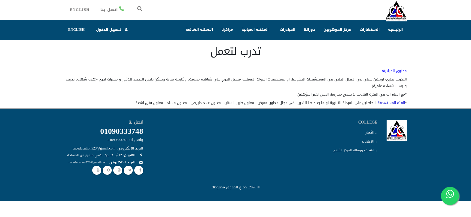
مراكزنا (227, 29)
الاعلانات (368, 141)
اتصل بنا (113, 9)
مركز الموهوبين (337, 29)
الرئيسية (395, 29)
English (80, 9)
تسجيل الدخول (112, 29)
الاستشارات (370, 29)
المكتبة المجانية (255, 29)
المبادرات (287, 29)
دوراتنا (309, 29)
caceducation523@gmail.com (88, 162)
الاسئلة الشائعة (199, 29)
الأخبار (370, 133)
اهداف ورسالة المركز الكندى (353, 150)
